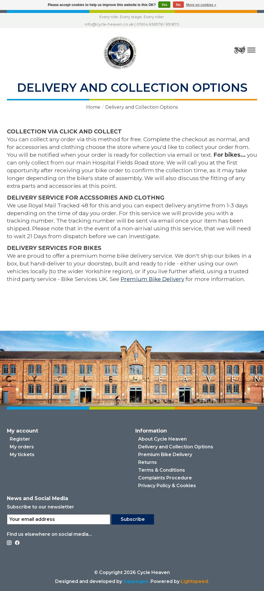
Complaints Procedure (165, 478)
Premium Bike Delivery (152, 279)
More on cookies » (201, 5)
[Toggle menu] (251, 50)
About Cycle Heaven (162, 439)
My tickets (22, 454)
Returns (147, 462)
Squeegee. (136, 581)
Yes (164, 5)
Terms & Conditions (161, 470)
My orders (22, 447)
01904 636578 (149, 24)
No (178, 5)
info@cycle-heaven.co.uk (109, 24)
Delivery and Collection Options (175, 447)
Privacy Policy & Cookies (167, 485)
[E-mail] (58, 519)
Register (20, 439)
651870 (172, 24)
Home (93, 107)
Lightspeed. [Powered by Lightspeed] (195, 581)
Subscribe (133, 519)
